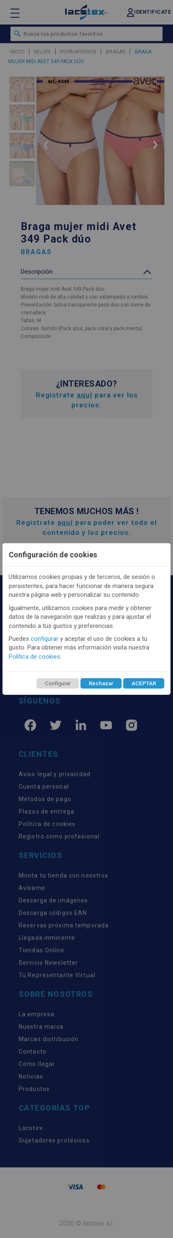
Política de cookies (34, 656)
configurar (44, 638)
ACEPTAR (144, 683)
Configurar (58, 683)
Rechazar (101, 683)
